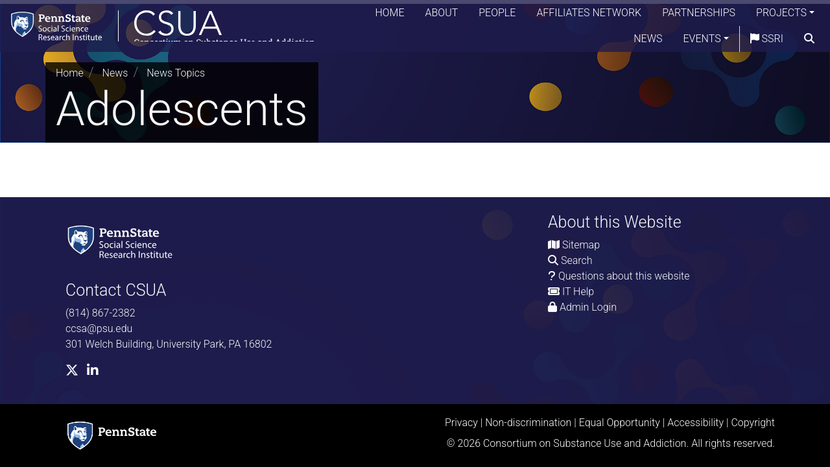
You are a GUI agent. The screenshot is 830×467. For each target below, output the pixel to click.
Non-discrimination (528, 422)
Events (702, 42)
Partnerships (698, 16)
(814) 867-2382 (100, 313)
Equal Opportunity (619, 422)
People (497, 16)
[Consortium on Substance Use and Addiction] (166, 29)
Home (389, 16)
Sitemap (581, 245)
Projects (781, 16)
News (648, 42)
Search (577, 260)
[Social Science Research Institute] (122, 241)
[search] (809, 42)
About (441, 16)
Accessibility (695, 422)
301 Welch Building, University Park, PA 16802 (168, 344)
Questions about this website (624, 276)
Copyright (753, 422)
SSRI (766, 42)
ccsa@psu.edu (98, 328)
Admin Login (588, 307)
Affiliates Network (588, 16)
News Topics (176, 73)
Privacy (461, 422)
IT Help (578, 291)
